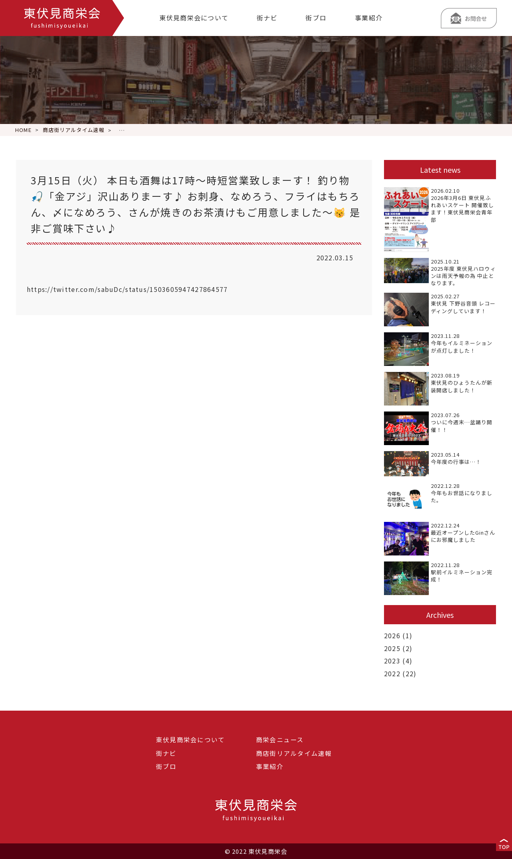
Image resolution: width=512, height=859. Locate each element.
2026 (392, 635)
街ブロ (316, 17)
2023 (392, 660)
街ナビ (267, 17)
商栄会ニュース (280, 739)
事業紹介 (368, 17)
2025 (392, 648)
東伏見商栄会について (193, 17)
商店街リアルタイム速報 (294, 752)
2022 (392, 672)
